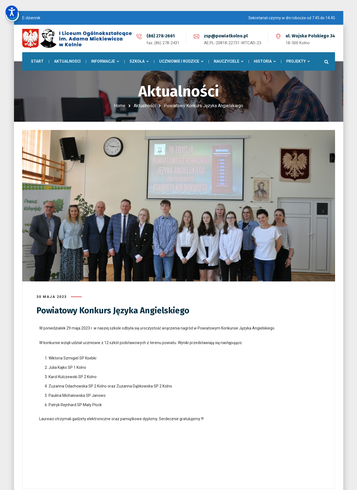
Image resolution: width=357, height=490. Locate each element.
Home (119, 105)
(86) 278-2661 (161, 35)
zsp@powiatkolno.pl (226, 35)
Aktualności (145, 105)
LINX (264, 469)
